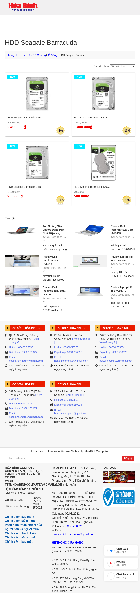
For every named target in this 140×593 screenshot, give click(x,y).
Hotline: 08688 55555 (21, 347)
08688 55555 (37, 499)
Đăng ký (128, 458)
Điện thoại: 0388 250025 (23, 352)
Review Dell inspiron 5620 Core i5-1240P (122, 230)
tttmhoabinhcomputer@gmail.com (73, 534)
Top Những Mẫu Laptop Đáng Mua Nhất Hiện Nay (53, 230)
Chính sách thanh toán (20, 533)
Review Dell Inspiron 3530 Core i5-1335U (54, 291)
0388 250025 (37, 506)
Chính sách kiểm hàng (20, 520)
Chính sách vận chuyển (21, 537)
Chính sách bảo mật (18, 541)
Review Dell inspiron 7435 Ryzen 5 (51, 260)
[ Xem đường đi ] (74, 395)
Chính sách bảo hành (19, 516)
